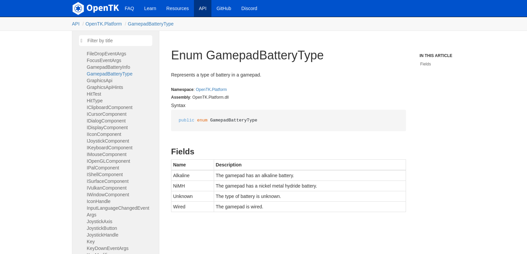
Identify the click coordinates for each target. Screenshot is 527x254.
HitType (95, 100)
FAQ (129, 8)
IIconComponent (104, 134)
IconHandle (99, 201)
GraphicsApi (99, 80)
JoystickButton (102, 228)
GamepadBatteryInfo (108, 67)
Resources (177, 8)
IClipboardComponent (109, 107)
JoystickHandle (102, 235)
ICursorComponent (106, 114)
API (203, 8)
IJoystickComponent (108, 141)
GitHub (223, 8)
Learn (150, 8)
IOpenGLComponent (108, 161)
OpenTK (203, 89)
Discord (249, 8)
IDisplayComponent (107, 127)
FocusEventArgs (104, 60)
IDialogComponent (106, 120)
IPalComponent (103, 167)
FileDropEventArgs (106, 53)
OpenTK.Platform (103, 24)
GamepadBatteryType (150, 24)
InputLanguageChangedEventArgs (118, 211)
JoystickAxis (99, 221)
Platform (219, 89)
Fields (425, 64)
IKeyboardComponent (109, 147)
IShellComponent (105, 174)
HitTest (94, 94)
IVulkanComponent (107, 188)
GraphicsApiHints (105, 87)
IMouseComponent (106, 154)
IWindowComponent (108, 194)
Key (91, 241)
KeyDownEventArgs (108, 248)
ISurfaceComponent (108, 181)
